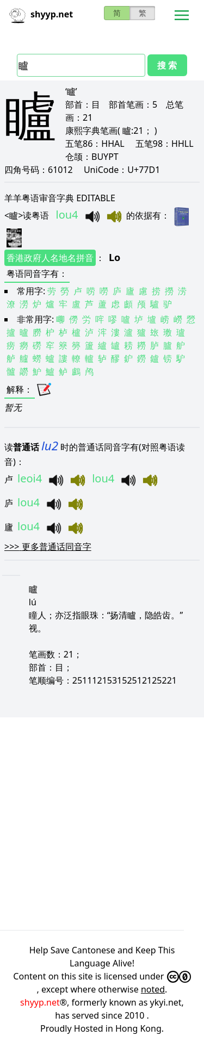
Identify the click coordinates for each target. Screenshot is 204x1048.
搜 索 (167, 65)
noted (153, 989)
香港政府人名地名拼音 (50, 258)
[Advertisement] (102, 824)
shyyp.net (40, 1002)
